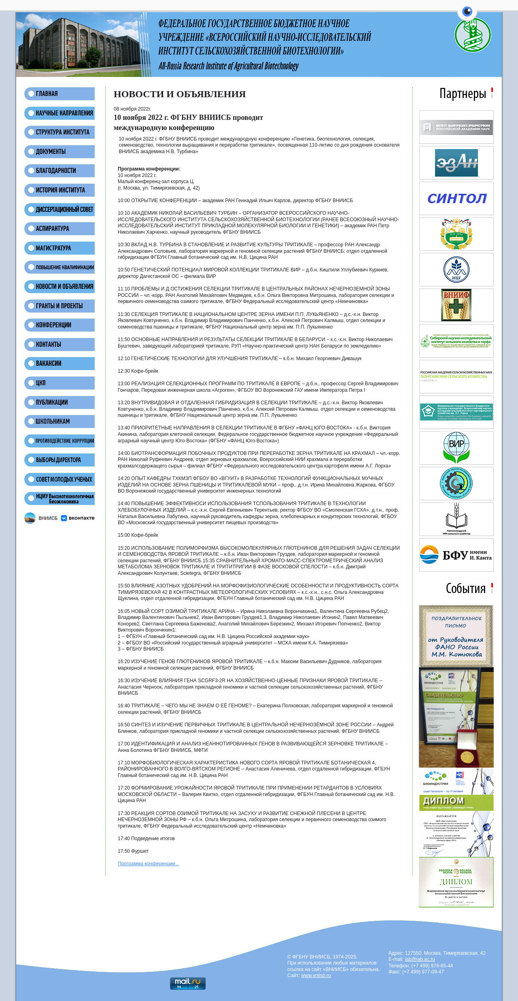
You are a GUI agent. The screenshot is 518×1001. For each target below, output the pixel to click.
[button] (467, 16)
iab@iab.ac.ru (420, 959)
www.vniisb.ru (316, 975)
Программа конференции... (148, 864)
